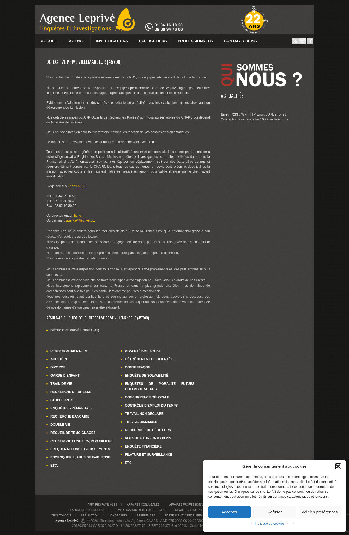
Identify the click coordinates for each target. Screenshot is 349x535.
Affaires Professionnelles (190, 504)
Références (146, 515)
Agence (77, 41)
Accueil (49, 41)
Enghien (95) (77, 186)
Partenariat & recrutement (186, 515)
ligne (77, 215)
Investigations (112, 41)
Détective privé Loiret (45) (74, 330)
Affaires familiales (102, 504)
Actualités (232, 95)
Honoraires (118, 515)
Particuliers (153, 41)
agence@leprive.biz (80, 220)
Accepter (229, 512)
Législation (90, 515)
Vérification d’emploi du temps (142, 510)
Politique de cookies (270, 523)
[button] (338, 466)
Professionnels (195, 41)
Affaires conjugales (143, 504)
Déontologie (61, 515)
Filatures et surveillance (88, 510)
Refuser (274, 512)
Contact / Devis (240, 41)
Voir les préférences (320, 512)
